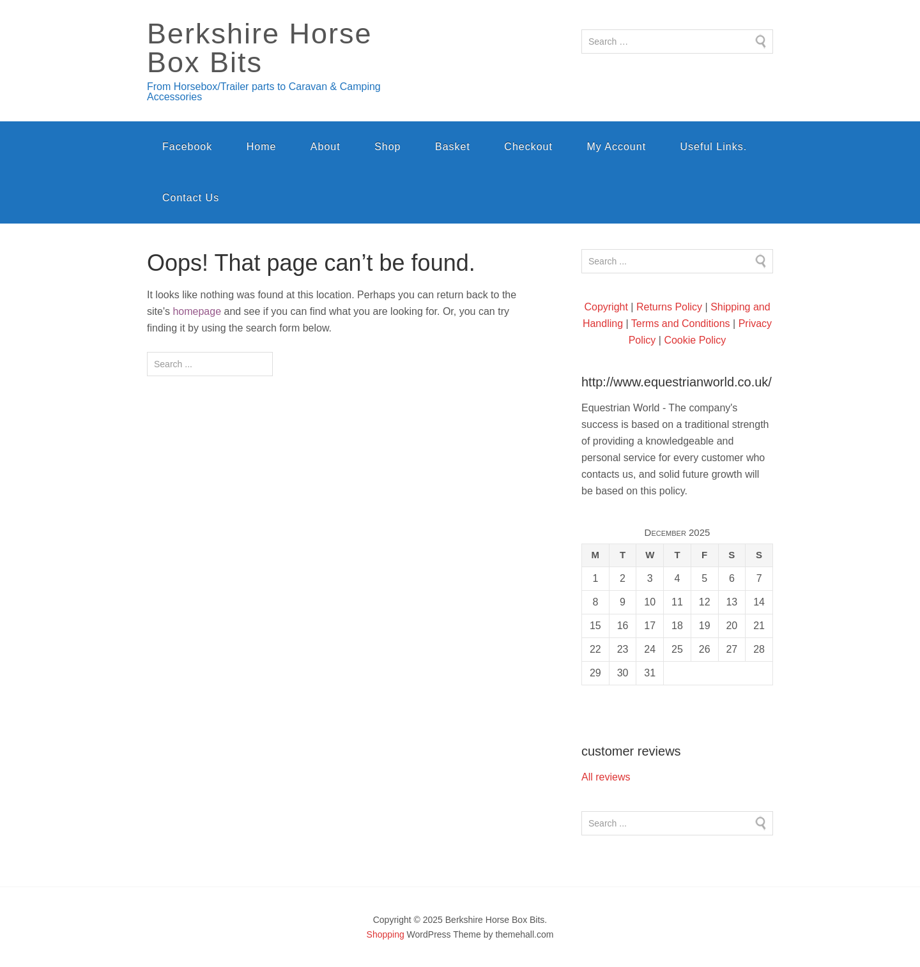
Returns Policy (669, 306)
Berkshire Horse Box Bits (259, 48)
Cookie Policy (695, 340)
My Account (616, 146)
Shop (387, 146)
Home (262, 146)
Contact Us (190, 197)
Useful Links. (713, 146)
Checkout (528, 146)
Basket (452, 146)
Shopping (385, 934)
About (325, 146)
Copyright (605, 306)
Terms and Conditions (680, 323)
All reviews (605, 777)
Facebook (187, 146)
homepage (196, 311)
